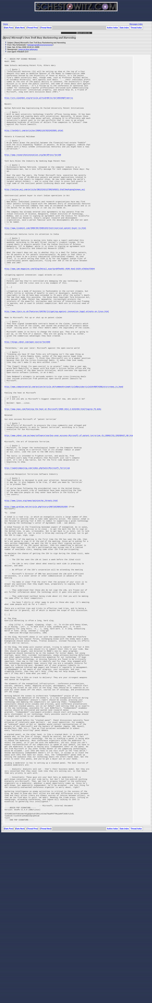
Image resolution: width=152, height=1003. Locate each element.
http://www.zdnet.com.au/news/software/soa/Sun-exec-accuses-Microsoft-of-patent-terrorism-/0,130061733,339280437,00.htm (68, 519)
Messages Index (136, 24)
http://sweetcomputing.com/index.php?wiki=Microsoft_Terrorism (37, 559)
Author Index (112, 28)
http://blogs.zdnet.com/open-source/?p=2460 (27, 404)
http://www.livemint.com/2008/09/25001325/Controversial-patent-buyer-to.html (45, 265)
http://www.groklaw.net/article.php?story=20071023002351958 (36, 606)
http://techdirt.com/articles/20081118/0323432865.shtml (33, 146)
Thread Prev (32, 28)
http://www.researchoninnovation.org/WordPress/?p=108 (32, 176)
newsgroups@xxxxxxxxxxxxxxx (40, 45)
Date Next (20, 28)
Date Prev (8, 28)
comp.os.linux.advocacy (28, 49)
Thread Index (136, 28)
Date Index (124, 28)
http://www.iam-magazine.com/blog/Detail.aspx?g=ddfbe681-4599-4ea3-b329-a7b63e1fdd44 (49, 315)
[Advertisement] (76, 15)
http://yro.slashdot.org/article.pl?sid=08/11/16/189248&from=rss (38, 106)
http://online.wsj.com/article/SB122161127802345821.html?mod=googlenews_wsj (44, 218)
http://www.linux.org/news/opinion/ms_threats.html (31, 598)
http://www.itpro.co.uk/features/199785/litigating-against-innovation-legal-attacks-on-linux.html (56, 367)
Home (5, 24)
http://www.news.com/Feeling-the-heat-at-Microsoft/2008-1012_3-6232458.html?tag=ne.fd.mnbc (52, 486)
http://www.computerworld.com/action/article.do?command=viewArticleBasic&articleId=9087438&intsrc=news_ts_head (63, 459)
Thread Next (45, 28)
